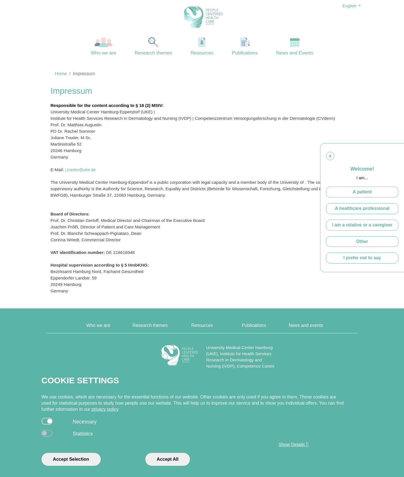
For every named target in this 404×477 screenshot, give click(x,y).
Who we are (103, 46)
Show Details (294, 444)
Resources (202, 46)
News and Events (294, 46)
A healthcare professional (362, 208)
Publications (245, 46)
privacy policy (104, 409)
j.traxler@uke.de (80, 169)
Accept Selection (71, 459)
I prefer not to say (362, 257)
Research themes (153, 46)
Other (362, 241)
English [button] (350, 5)
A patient (362, 191)
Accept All (168, 459)
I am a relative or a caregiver (362, 225)
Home (61, 73)
